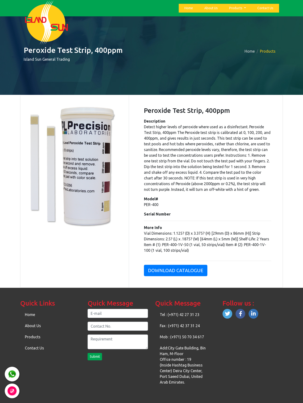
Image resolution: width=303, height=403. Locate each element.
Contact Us (265, 8)
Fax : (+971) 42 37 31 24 (180, 326)
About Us (211, 8)
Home (189, 7)
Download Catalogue (175, 270)
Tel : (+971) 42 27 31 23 (179, 314)
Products (236, 8)
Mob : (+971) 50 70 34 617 (182, 337)
